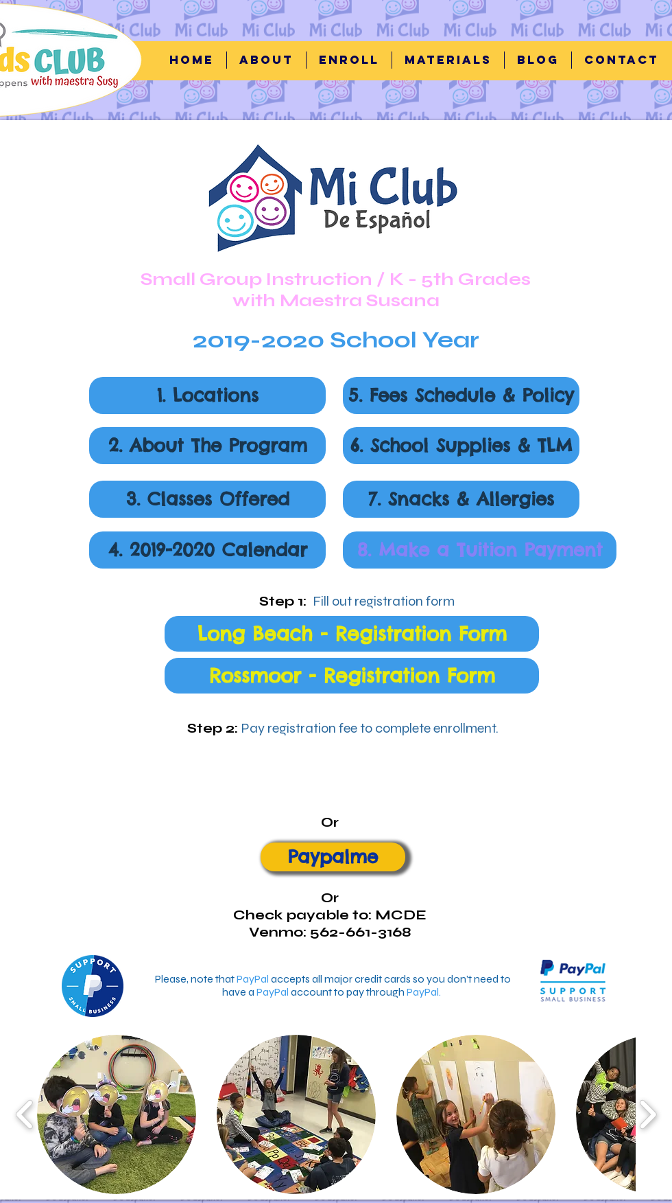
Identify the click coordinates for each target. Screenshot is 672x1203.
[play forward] (647, 1114)
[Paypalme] (333, 857)
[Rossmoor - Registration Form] (352, 676)
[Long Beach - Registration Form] (352, 634)
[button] (349, 60)
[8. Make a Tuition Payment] (479, 550)
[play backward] (25, 1114)
